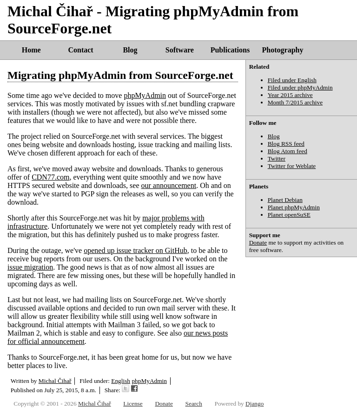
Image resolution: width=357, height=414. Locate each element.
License (132, 403)
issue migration (30, 267)
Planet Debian (285, 199)
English (120, 380)
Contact (80, 50)
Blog (130, 50)
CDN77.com (50, 177)
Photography (283, 50)
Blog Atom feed (287, 151)
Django (254, 403)
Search (193, 403)
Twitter (276, 158)
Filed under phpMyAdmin (300, 87)
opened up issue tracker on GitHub (135, 250)
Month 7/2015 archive (295, 102)
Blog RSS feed (286, 143)
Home (31, 50)
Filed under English (292, 80)
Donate (258, 242)
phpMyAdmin (145, 95)
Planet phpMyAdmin (294, 207)
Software (179, 50)
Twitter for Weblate (292, 165)
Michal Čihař (55, 380)
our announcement (169, 185)
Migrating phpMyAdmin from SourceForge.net (120, 75)
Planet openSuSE (289, 214)
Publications (230, 50)
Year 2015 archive (290, 94)
